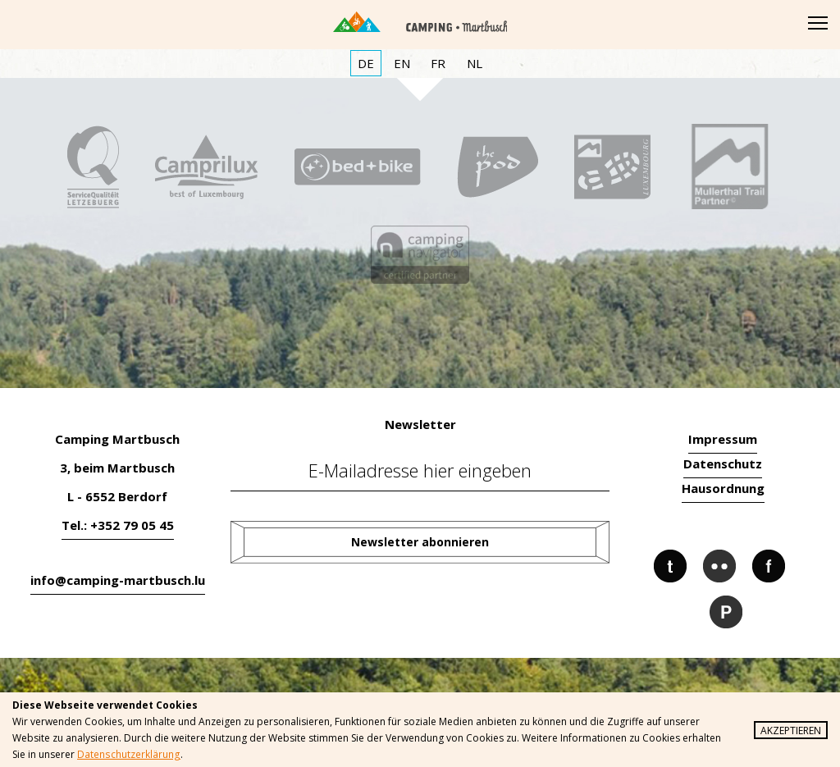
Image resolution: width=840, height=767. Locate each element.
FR (438, 63)
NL (474, 63)
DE (366, 63)
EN (402, 63)
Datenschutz (722, 463)
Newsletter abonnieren (420, 542)
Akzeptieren (790, 730)
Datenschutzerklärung (128, 754)
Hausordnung (723, 488)
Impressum (722, 439)
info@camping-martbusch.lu (117, 580)
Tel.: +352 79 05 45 (118, 525)
